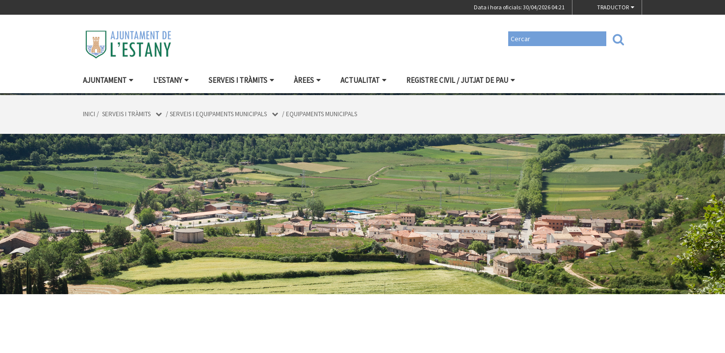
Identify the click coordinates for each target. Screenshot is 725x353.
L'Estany (171, 80)
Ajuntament (108, 80)
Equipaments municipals (321, 114)
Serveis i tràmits (241, 80)
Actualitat (363, 80)
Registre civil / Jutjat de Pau (460, 80)
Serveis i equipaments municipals (218, 114)
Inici (89, 114)
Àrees (307, 80)
